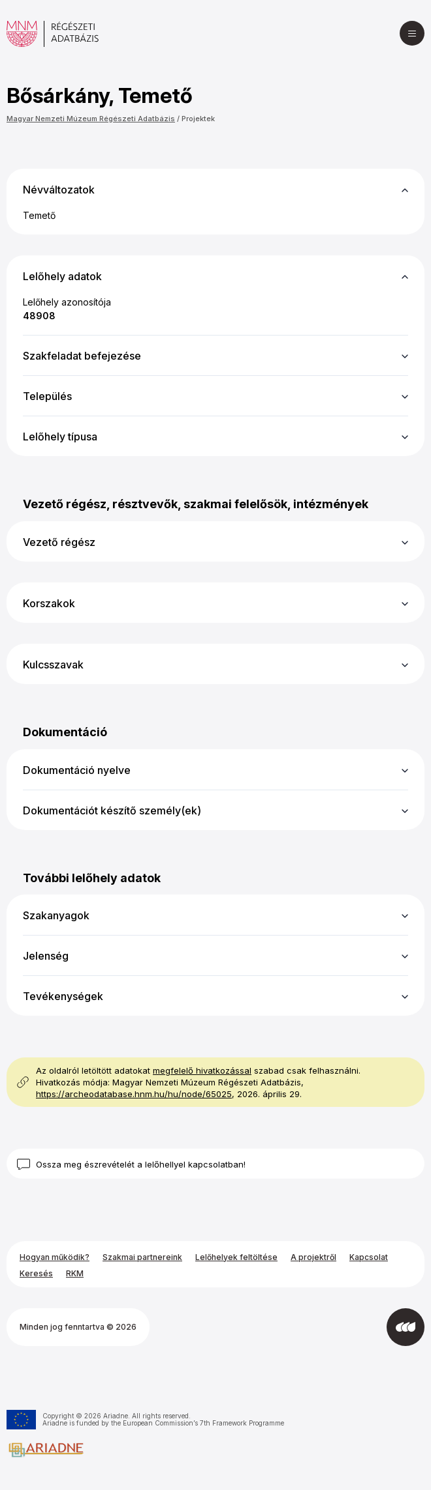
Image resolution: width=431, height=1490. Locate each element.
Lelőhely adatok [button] (62, 276)
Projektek (198, 118)
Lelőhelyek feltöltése (236, 1257)
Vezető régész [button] (59, 542)
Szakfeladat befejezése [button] (82, 355)
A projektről (313, 1257)
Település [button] (47, 396)
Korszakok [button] (49, 603)
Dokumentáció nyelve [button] (77, 770)
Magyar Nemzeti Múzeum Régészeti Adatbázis (91, 118)
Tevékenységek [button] (63, 996)
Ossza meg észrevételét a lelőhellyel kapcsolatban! (141, 1164)
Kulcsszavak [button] (53, 664)
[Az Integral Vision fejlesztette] (405, 1327)
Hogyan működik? (54, 1257)
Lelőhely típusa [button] (60, 436)
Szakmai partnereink (142, 1257)
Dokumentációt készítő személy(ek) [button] (112, 810)
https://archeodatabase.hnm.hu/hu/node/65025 (134, 1094)
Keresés (36, 1273)
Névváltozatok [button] (59, 189)
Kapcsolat (368, 1257)
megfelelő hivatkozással (202, 1070)
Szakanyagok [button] (56, 915)
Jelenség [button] (46, 955)
